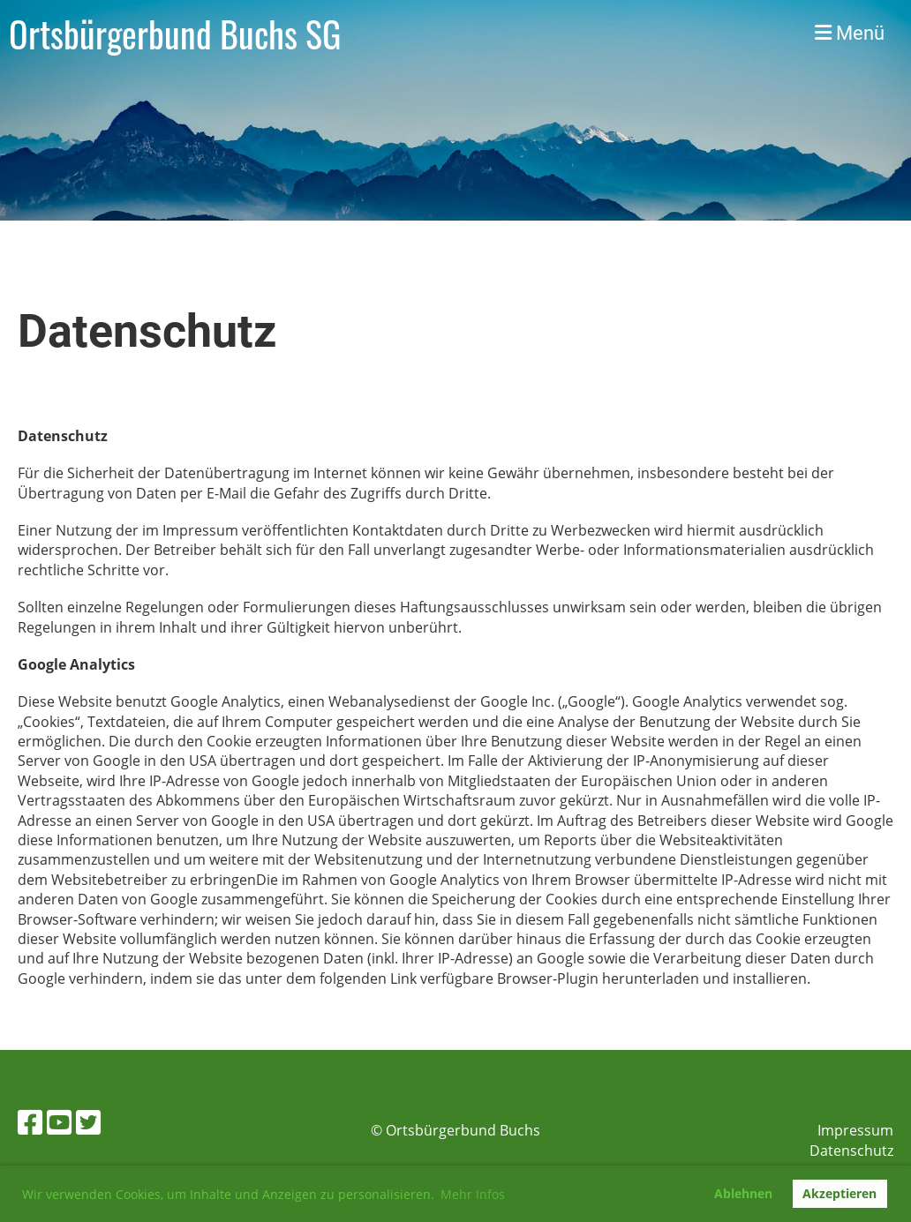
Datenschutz (851, 1150)
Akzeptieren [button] (839, 1193)
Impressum (855, 1130)
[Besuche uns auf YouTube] (59, 1122)
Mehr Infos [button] (472, 1194)
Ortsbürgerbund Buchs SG (175, 33)
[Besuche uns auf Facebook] (30, 1122)
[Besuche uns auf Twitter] (88, 1122)
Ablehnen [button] (743, 1193)
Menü (850, 33)
